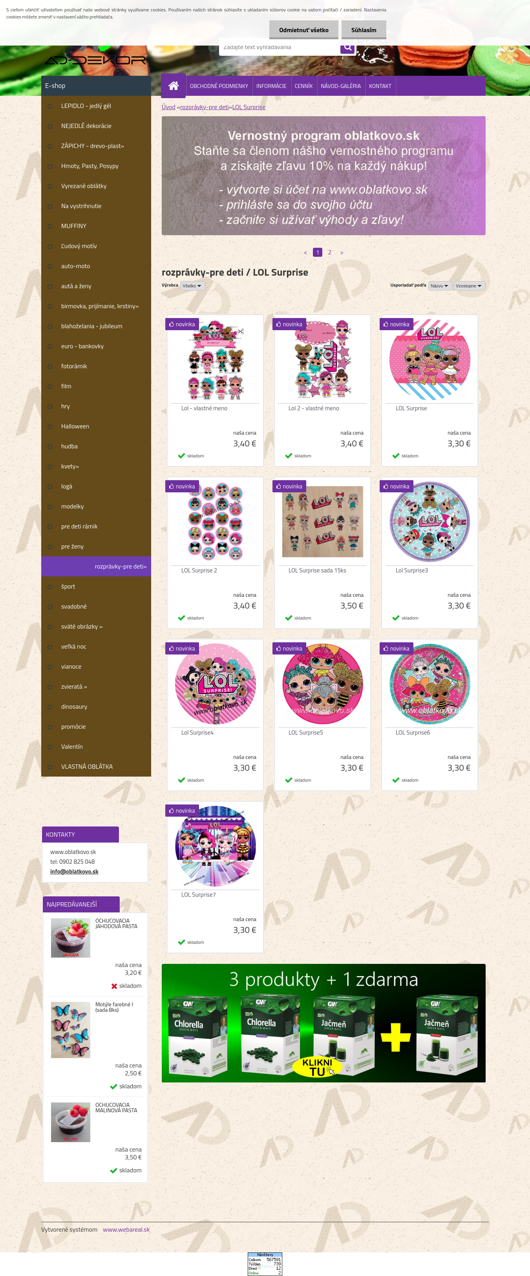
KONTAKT (380, 86)
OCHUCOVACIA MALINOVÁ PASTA (116, 1107)
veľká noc (73, 646)
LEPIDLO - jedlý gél (86, 105)
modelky (72, 506)
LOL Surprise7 (198, 894)
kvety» (70, 466)
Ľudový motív (79, 245)
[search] (347, 47)
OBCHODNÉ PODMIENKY (219, 86)
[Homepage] (177, 85)
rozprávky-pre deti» (121, 566)
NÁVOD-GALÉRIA (341, 86)
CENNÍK (304, 86)
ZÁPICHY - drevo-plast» (92, 145)
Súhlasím (363, 30)
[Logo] (95, 46)
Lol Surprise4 (197, 732)
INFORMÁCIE (271, 86)
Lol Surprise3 (412, 570)
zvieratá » (74, 686)
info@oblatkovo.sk (74, 871)
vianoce (71, 666)
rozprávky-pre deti (204, 107)
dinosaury (74, 706)
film (66, 386)
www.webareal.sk (126, 1229)
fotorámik (74, 366)
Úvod (168, 107)
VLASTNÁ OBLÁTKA (87, 766)
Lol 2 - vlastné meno (314, 408)
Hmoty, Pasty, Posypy (90, 165)
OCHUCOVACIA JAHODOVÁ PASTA (116, 923)
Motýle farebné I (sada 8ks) (114, 1007)
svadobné (74, 606)
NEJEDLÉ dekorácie (86, 125)
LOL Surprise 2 (199, 570)
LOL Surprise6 (413, 732)
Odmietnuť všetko (304, 30)
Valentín (72, 746)
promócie (73, 726)
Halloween (75, 426)
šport (68, 586)
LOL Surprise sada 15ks (317, 570)
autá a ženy (76, 286)
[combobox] (440, 286)
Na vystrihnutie (81, 205)
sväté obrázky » (81, 626)
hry (65, 406)
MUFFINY (73, 225)
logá (66, 486)
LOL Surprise (248, 107)
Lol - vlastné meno (204, 408)
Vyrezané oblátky (83, 185)
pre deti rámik (79, 526)
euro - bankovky (82, 346)
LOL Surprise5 (306, 732)
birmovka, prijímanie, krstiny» (100, 306)
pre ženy (72, 546)
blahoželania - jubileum (91, 326)
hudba (69, 446)
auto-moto (75, 266)
